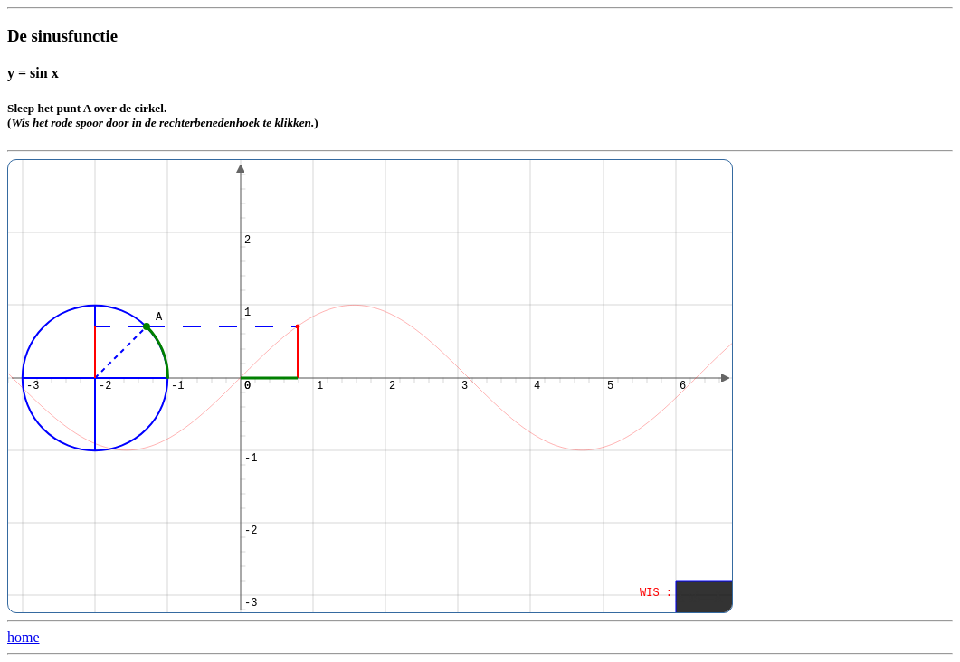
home (23, 637)
